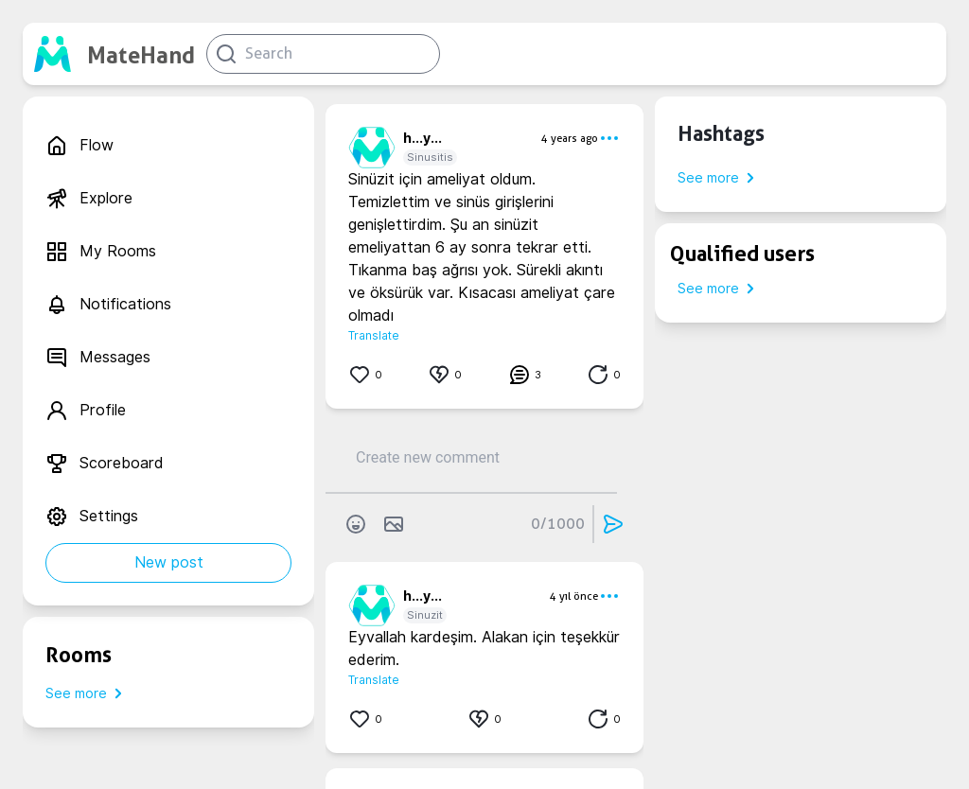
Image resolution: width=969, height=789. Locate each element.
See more (87, 693)
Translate (373, 335)
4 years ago (569, 138)
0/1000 (558, 524)
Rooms (78, 654)
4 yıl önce (574, 596)
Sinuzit (425, 615)
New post (168, 562)
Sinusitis (430, 157)
